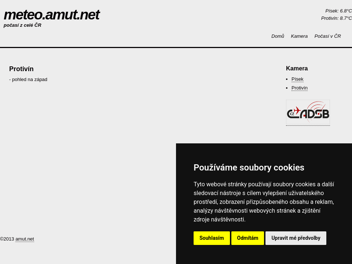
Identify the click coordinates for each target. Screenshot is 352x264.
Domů (277, 36)
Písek (298, 79)
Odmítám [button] (247, 238)
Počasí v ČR (328, 36)
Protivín (300, 88)
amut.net (24, 239)
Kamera (299, 36)
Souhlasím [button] (211, 238)
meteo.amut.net (51, 14)
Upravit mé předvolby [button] (295, 238)
